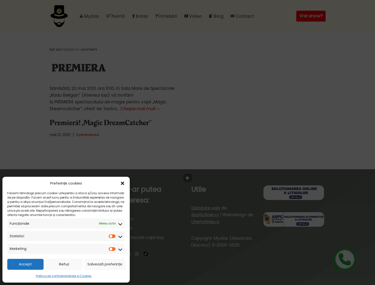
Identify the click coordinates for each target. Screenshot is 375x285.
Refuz (64, 264)
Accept (25, 264)
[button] (122, 183)
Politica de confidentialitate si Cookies (64, 276)
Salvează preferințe (104, 264)
